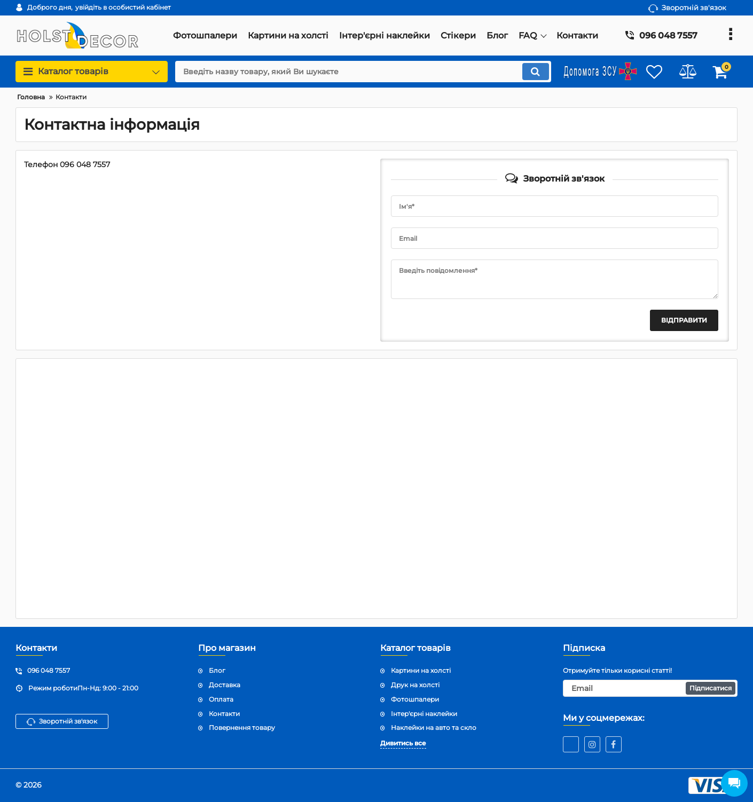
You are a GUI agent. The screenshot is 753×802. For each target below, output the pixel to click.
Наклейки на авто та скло (433, 728)
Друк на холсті (415, 685)
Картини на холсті (421, 670)
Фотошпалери (415, 699)
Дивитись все (403, 743)
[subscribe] (650, 688)
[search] (356, 71)
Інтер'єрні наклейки (424, 714)
